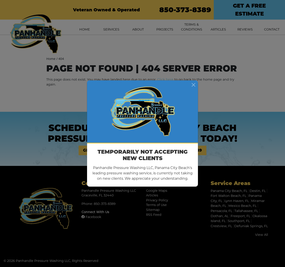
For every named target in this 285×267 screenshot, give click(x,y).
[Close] (193, 84)
